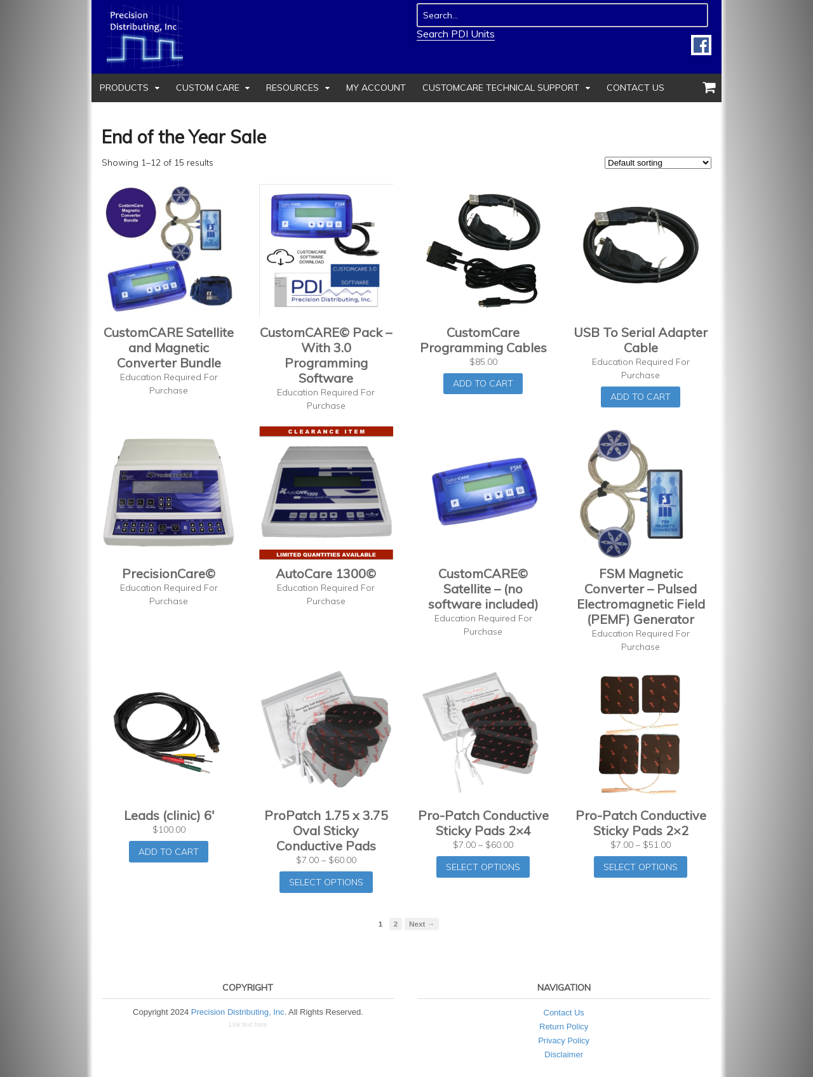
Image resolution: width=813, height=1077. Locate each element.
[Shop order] (658, 163)
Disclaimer (563, 1054)
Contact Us (635, 87)
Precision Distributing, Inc (238, 1012)
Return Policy (563, 1026)
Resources (292, 87)
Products (124, 87)
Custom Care (207, 87)
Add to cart (483, 383)
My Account (376, 87)
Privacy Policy (563, 1040)
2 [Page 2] (396, 924)
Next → (421, 924)
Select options (326, 882)
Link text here (248, 1024)
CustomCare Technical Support (500, 87)
